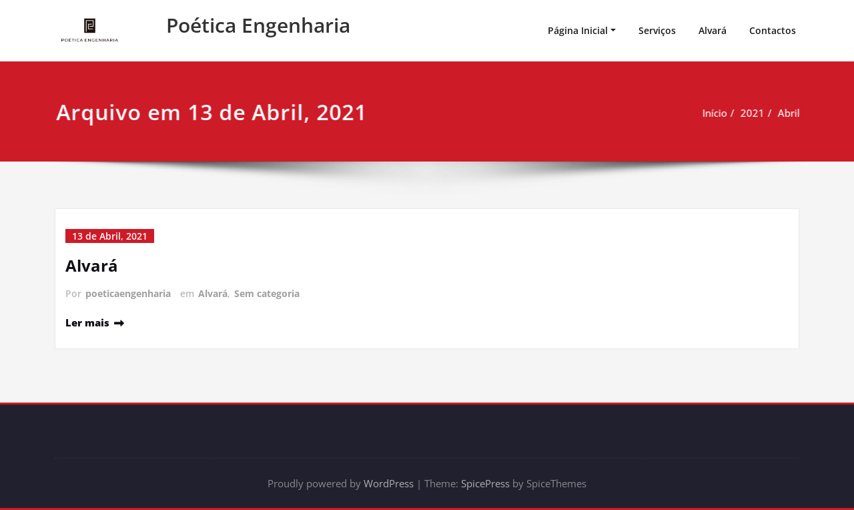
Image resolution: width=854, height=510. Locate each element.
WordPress (389, 483)
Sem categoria (267, 293)
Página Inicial (578, 30)
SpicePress (485, 483)
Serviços (657, 30)
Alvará (713, 30)
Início (697, 112)
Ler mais (87, 322)
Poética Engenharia (258, 25)
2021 (735, 112)
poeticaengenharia (128, 293)
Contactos (772, 30)
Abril (772, 112)
